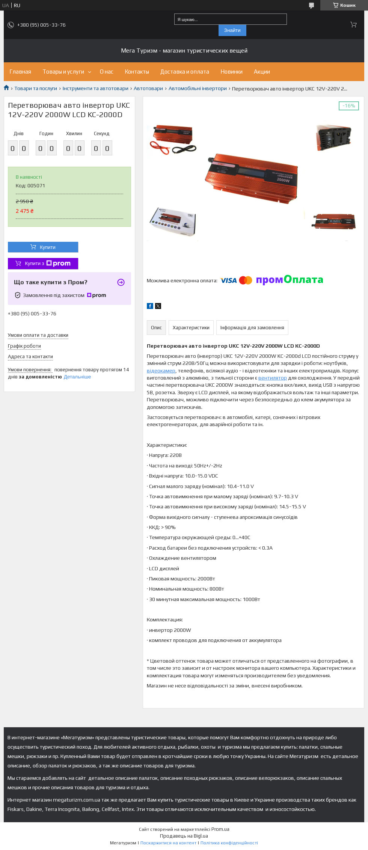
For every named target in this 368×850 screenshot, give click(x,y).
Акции (262, 71)
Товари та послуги (35, 88)
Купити (48, 247)
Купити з (47, 263)
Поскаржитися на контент (168, 842)
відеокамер (161, 371)
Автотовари (148, 88)
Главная (20, 71)
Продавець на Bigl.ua (184, 836)
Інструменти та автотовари (95, 88)
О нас (106, 71)
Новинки (231, 71)
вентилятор (272, 378)
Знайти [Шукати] (232, 30)
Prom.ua (220, 829)
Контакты (137, 71)
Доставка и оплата (184, 71)
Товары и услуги (63, 71)
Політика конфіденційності (229, 842)
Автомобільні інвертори (198, 88)
